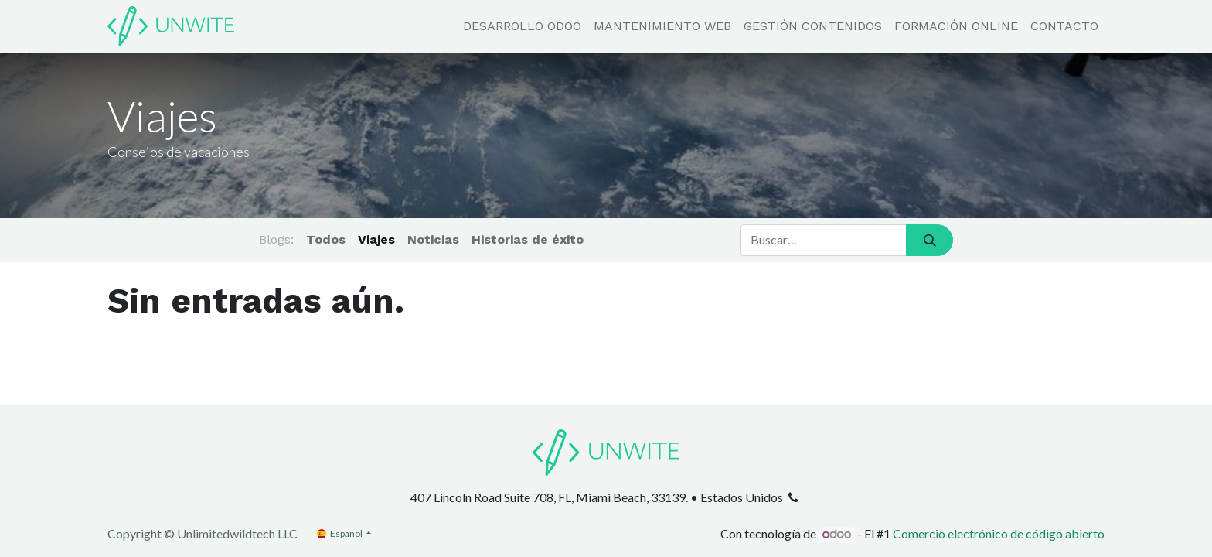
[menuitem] (522, 26)
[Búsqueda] (929, 239)
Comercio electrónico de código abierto (999, 533)
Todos (326, 239)
